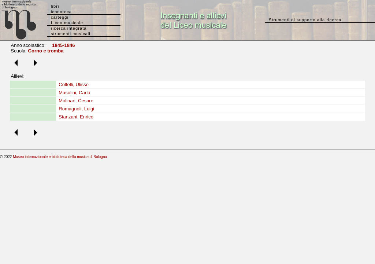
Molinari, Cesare (76, 100)
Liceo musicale (67, 23)
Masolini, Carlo (74, 92)
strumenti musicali (70, 34)
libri (55, 6)
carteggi (59, 17)
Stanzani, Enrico (76, 117)
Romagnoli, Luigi (76, 108)
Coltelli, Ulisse (74, 84)
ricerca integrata (69, 28)
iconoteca (61, 12)
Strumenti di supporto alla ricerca (305, 20)
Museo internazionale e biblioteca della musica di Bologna (60, 157)
